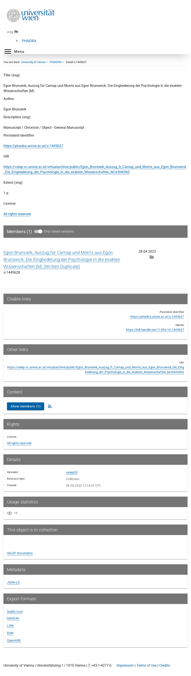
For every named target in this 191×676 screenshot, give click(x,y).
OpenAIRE (14, 640)
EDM (10, 633)
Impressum (125, 665)
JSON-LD (13, 582)
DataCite (13, 618)
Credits (164, 665)
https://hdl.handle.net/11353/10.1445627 (155, 329)
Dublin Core (15, 611)
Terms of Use (146, 665)
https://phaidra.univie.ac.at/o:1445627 (33, 146)
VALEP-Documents (20, 553)
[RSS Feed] (50, 406)
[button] (14, 51)
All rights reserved (17, 214)
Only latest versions (59, 231)
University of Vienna (33, 62)
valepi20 (71, 472)
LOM (10, 625)
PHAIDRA (29, 41)
